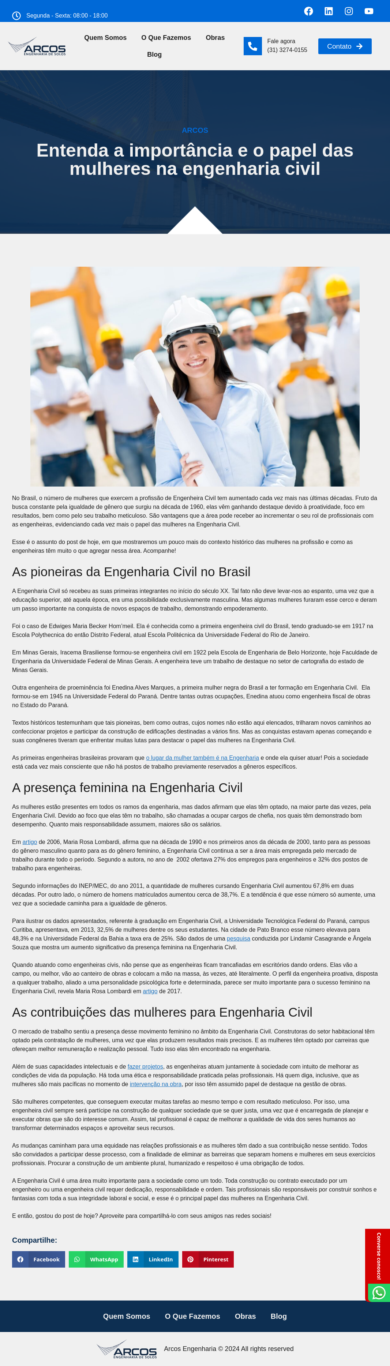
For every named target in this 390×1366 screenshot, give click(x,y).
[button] (38, 1259)
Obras (215, 37)
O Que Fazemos (166, 37)
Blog (154, 54)
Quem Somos (105, 37)
